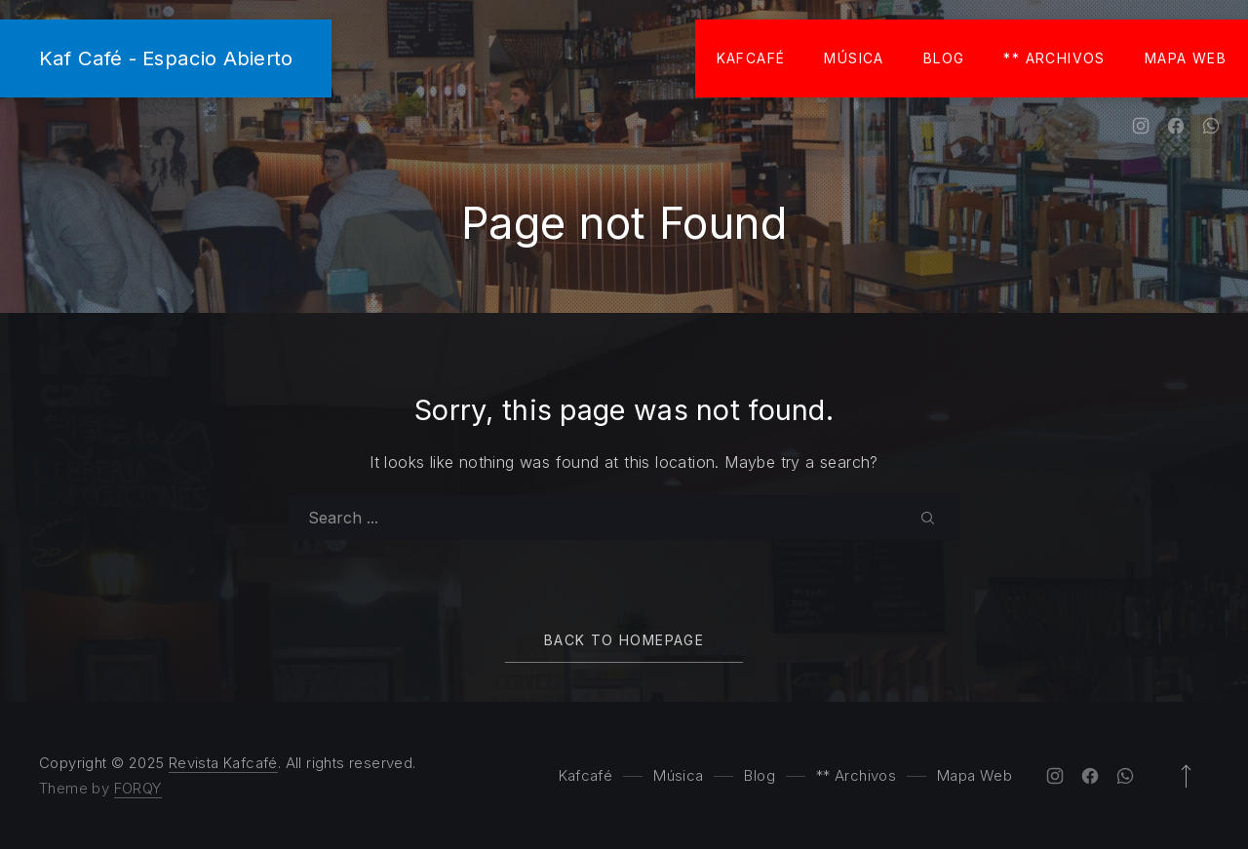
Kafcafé (751, 58)
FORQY (138, 788)
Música (853, 58)
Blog (944, 58)
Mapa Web (1186, 58)
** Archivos (1054, 58)
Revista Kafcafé (223, 762)
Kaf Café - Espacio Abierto (165, 58)
